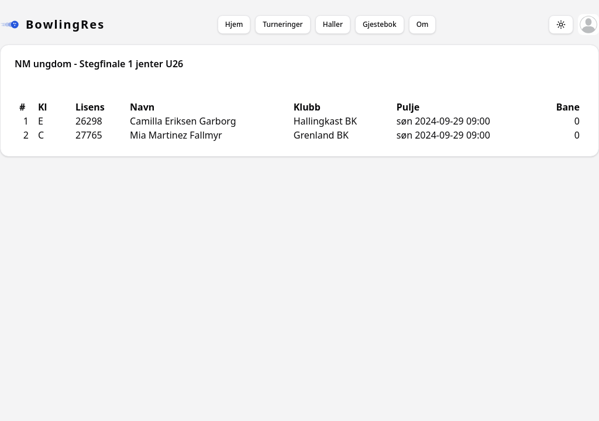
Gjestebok (380, 24)
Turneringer (282, 24)
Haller (333, 24)
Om (422, 24)
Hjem (234, 24)
